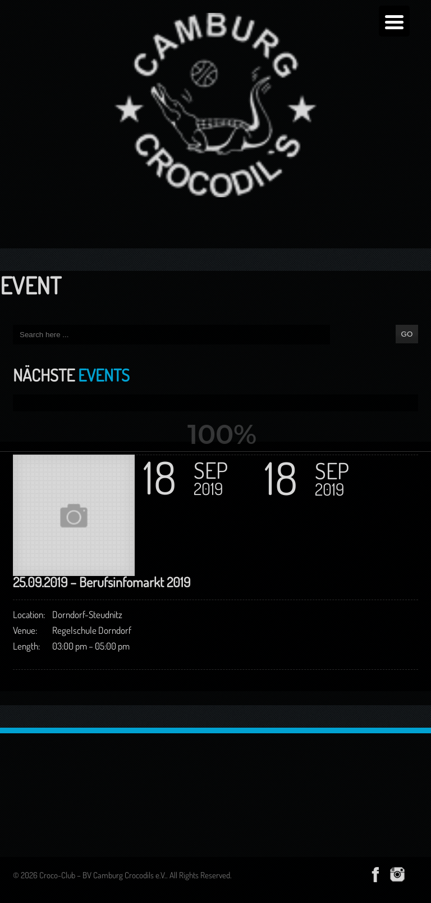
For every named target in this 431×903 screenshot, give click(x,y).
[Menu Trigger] (394, 21)
